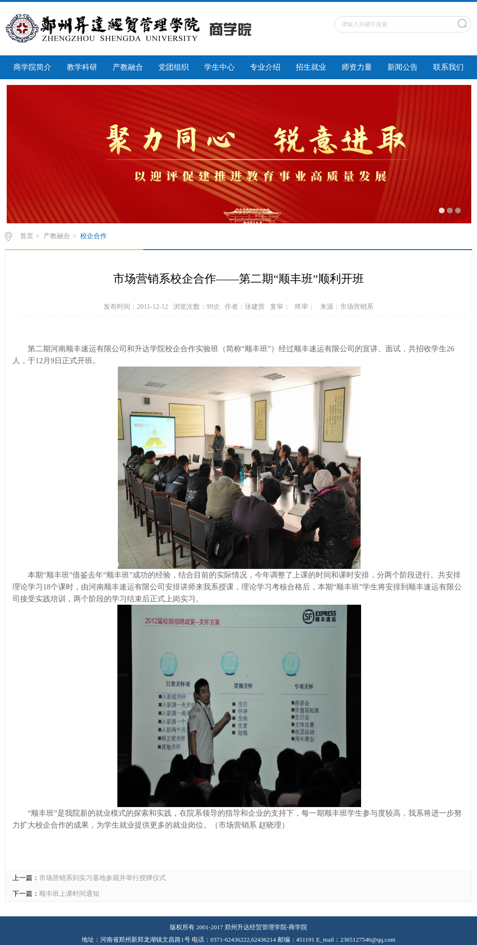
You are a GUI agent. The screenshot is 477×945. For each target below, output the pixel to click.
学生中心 (219, 67)
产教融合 (128, 67)
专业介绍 (265, 67)
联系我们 (448, 67)
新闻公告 (402, 67)
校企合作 (93, 236)
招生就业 (311, 67)
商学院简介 (32, 67)
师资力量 (357, 67)
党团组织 (173, 67)
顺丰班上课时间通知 (69, 893)
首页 (26, 236)
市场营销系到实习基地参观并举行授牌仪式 (102, 878)
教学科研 (82, 67)
